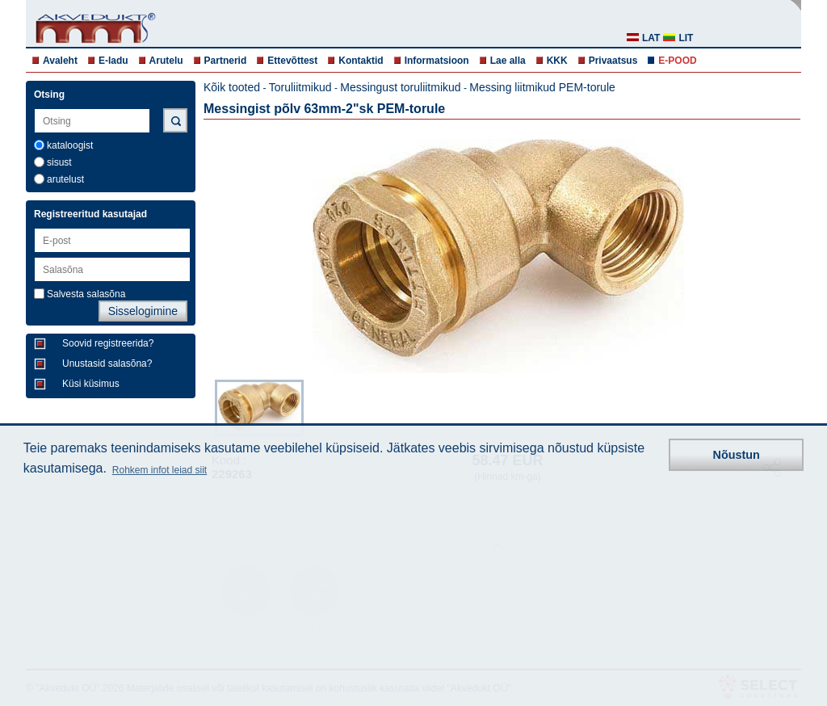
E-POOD (677, 60)
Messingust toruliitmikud (400, 87)
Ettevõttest (292, 60)
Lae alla (508, 60)
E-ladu (113, 60)
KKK (557, 60)
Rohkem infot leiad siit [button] (159, 470)
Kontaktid (360, 60)
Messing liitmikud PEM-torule (542, 87)
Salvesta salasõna (86, 294)
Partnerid (225, 60)
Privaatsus (613, 60)
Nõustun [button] (736, 454)
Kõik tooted (232, 87)
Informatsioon (437, 60)
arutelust (65, 179)
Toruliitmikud (300, 87)
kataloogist (70, 145)
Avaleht (60, 60)
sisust (59, 162)
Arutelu (166, 60)
